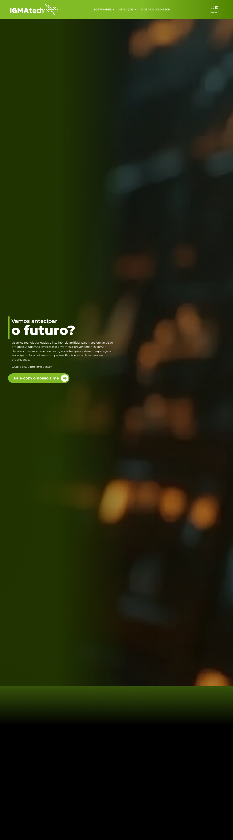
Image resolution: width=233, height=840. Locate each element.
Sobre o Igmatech (155, 9)
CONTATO (214, 12)
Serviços (127, 9)
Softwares (104, 9)
